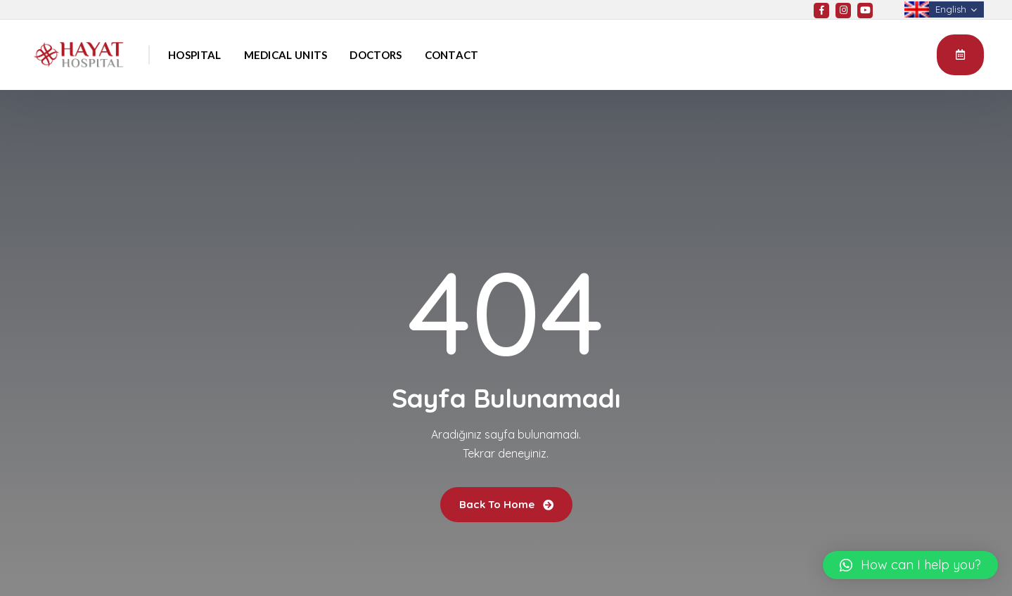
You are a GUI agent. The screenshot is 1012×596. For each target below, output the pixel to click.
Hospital (194, 54)
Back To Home (506, 504)
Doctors (376, 54)
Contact (452, 54)
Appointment (960, 54)
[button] (910, 565)
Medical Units (286, 54)
